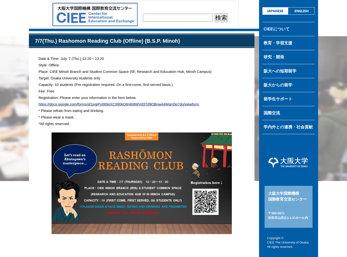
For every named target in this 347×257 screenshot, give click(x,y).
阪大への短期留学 (280, 71)
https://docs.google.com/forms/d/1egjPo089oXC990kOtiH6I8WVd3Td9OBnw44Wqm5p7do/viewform (119, 104)
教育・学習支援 (278, 43)
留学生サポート (278, 99)
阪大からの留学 (278, 85)
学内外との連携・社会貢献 (288, 127)
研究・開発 (274, 57)
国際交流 (272, 113)
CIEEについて (277, 29)
